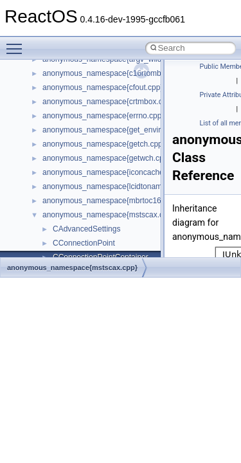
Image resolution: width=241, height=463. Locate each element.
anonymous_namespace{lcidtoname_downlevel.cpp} (132, 186)
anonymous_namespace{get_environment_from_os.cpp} (139, 129)
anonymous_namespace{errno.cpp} (103, 115)
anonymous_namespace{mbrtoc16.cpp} (110, 200)
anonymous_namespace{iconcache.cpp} (111, 172)
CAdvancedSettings (86, 228)
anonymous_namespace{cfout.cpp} (102, 87)
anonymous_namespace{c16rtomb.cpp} (110, 73)
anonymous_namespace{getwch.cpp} (106, 158)
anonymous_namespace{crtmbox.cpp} (108, 101)
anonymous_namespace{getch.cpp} (103, 144)
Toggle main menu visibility (17, 43)
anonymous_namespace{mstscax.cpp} (108, 214)
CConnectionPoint (84, 243)
